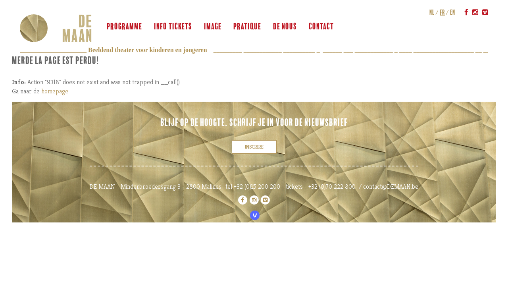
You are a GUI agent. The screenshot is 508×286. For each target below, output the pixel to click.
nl (432, 12)
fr (442, 12)
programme (124, 26)
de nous (285, 26)
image (212, 26)
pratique (247, 26)
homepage (54, 91)
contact (321, 26)
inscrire (254, 147)
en (452, 12)
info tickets (173, 26)
